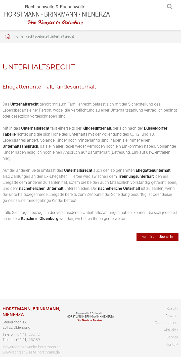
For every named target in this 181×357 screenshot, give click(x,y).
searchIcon (170, 7)
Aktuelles (171, 330)
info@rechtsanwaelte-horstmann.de (32, 347)
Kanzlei (172, 308)
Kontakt (172, 344)
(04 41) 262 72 (28, 334)
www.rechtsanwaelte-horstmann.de (31, 352)
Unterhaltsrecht (62, 36)
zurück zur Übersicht (157, 237)
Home (18, 36)
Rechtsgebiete (36, 36)
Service (172, 337)
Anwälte (171, 316)
